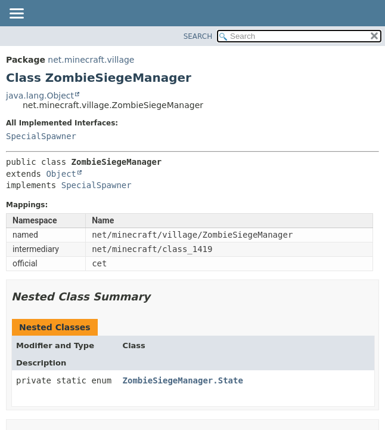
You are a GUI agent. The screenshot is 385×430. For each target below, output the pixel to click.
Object (61, 174)
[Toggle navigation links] (16, 14)
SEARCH (198, 36)
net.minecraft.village (91, 59)
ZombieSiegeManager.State (183, 380)
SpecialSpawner (41, 136)
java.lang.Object (40, 95)
